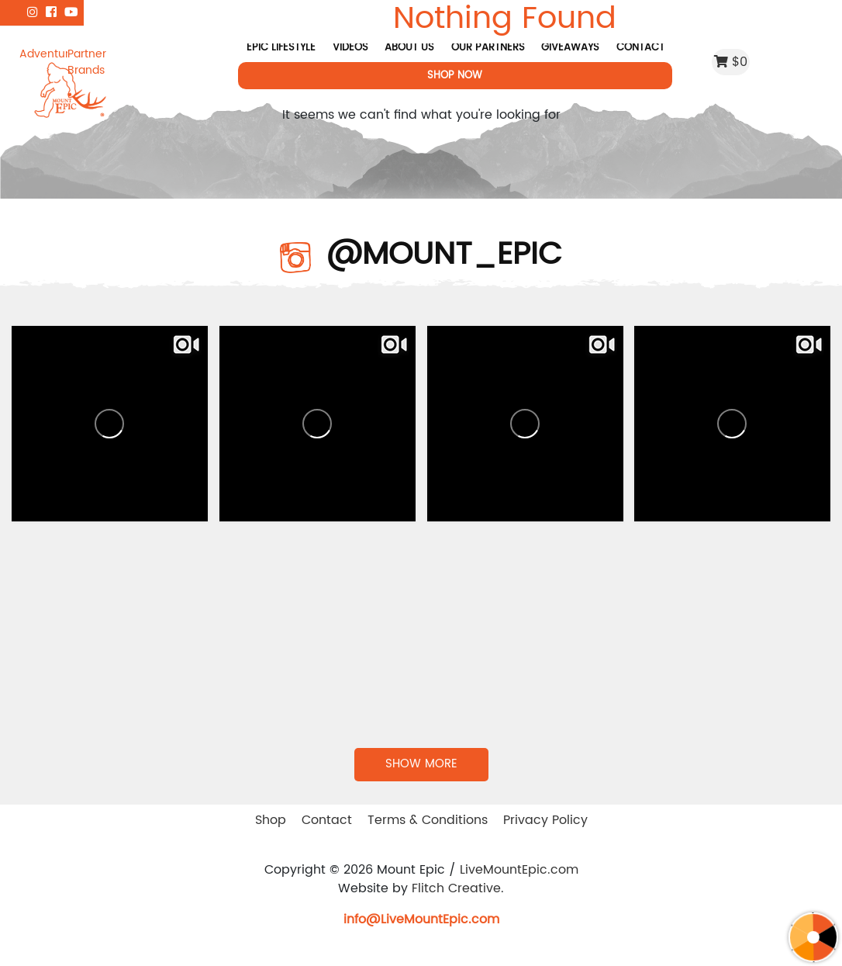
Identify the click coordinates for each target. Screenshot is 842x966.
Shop (270, 820)
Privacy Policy (545, 820)
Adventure (43, 54)
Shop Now (455, 75)
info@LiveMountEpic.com (421, 919)
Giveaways (570, 47)
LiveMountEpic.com (519, 869)
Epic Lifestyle (281, 47)
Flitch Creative (456, 888)
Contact (640, 47)
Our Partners (488, 47)
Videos (350, 47)
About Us (409, 47)
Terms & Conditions (428, 820)
